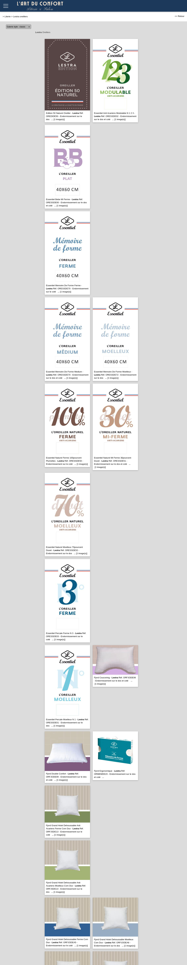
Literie (8, 16)
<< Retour (179, 16)
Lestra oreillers (20, 16)
